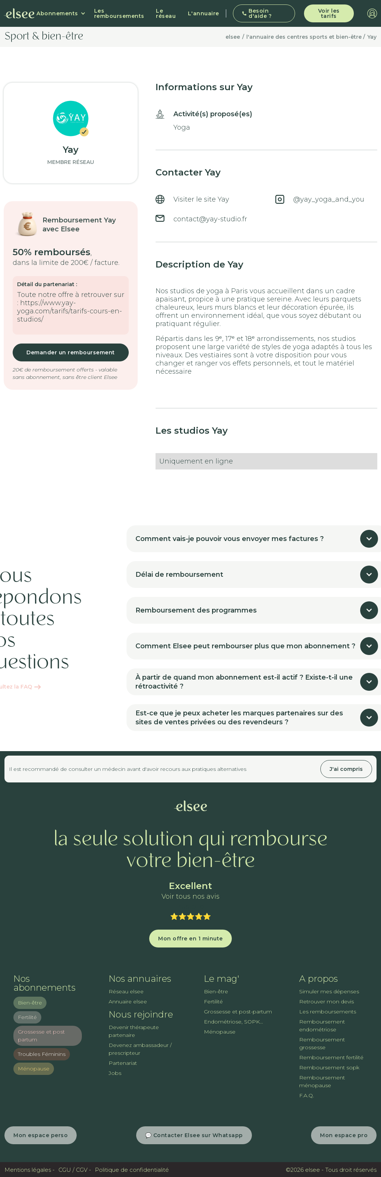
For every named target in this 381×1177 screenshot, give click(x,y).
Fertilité (27, 1017)
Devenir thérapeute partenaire (134, 1031)
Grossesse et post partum (41, 1035)
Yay (372, 37)
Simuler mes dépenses (329, 991)
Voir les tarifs (329, 13)
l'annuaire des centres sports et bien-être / (305, 37)
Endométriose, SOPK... (233, 1021)
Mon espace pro (344, 1135)
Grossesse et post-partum (238, 1011)
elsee (232, 37)
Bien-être (30, 1002)
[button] (61, 13)
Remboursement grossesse (322, 1043)
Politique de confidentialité (132, 1169)
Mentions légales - (29, 1169)
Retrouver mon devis (326, 1001)
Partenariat (123, 1063)
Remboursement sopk (329, 1067)
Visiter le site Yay (201, 199)
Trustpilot (190, 906)
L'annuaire (203, 13)
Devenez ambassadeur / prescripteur (140, 1049)
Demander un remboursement (70, 352)
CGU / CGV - (74, 1169)
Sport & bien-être (43, 36)
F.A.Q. (306, 1095)
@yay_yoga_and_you (328, 199)
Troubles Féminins (41, 1054)
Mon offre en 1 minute (190, 938)
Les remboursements (119, 13)
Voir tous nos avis (190, 897)
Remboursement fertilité (331, 1057)
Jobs (115, 1073)
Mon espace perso (40, 1135)
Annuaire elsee (128, 1001)
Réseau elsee (126, 991)
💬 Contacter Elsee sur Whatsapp (194, 1135)
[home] (19, 13)
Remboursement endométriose (322, 1025)
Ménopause (33, 1068)
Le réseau (166, 13)
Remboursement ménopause (322, 1081)
